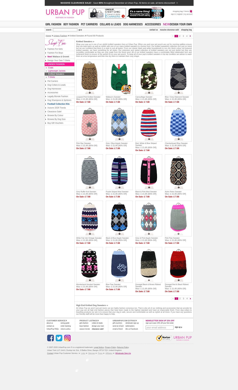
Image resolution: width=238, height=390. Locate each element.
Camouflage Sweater (143, 97)
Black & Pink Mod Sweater (146, 192)
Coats (50, 68)
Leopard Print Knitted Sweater (88, 97)
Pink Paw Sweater (172, 238)
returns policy (65, 329)
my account (188, 14)
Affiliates (108, 353)
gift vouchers (117, 323)
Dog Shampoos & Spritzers (59, 100)
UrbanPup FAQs (53, 329)
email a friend (118, 329)
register (179, 14)
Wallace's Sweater (113, 97)
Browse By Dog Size (56, 119)
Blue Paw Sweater (113, 284)
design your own (98, 326)
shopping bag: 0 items (182, 11)
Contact (50, 353)
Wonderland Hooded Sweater (88, 284)
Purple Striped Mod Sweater (117, 192)
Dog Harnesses (54, 89)
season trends (84, 329)
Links (83, 353)
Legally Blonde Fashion (57, 96)
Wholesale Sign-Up (123, 353)
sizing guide (65, 323)
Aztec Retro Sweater (173, 192)
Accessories (52, 92)
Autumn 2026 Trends (56, 108)
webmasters (129, 326)
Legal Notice (99, 347)
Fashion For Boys (55, 53)
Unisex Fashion (60, 36)
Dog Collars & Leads (56, 85)
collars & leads (97, 323)
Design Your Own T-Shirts (58, 60)
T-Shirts (51, 77)
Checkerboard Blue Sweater (176, 143)
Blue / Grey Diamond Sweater (177, 97)
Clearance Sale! (54, 111)
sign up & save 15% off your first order (160, 323)
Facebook (131, 329)
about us (50, 323)
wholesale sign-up (132, 323)
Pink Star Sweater (83, 143)
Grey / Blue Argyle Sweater (117, 143)
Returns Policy (123, 347)
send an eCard (118, 326)
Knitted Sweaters (56, 74)
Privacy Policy (110, 347)
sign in (173, 14)
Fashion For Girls (55, 49)
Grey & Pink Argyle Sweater (146, 238)
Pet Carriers (52, 81)
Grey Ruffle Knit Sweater (86, 192)
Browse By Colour (55, 115)
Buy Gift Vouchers (55, 123)
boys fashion (84, 326)
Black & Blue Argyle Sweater (117, 238)
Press (100, 353)
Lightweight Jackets (56, 71)
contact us (50, 326)
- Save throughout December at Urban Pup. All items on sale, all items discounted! (119, 3)
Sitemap (91, 353)
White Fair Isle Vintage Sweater (89, 238)
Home (48, 36)
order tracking (66, 326)
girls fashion (83, 323)
